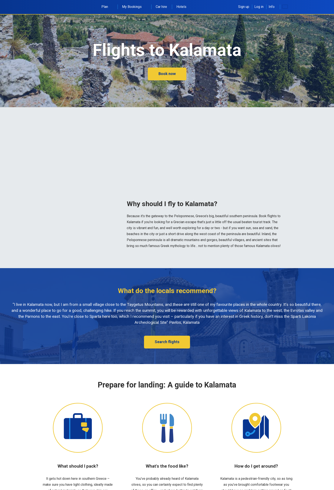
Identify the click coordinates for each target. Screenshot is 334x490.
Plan (107, 7)
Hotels (181, 7)
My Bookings (134, 7)
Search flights (167, 342)
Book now (167, 73)
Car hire (161, 7)
